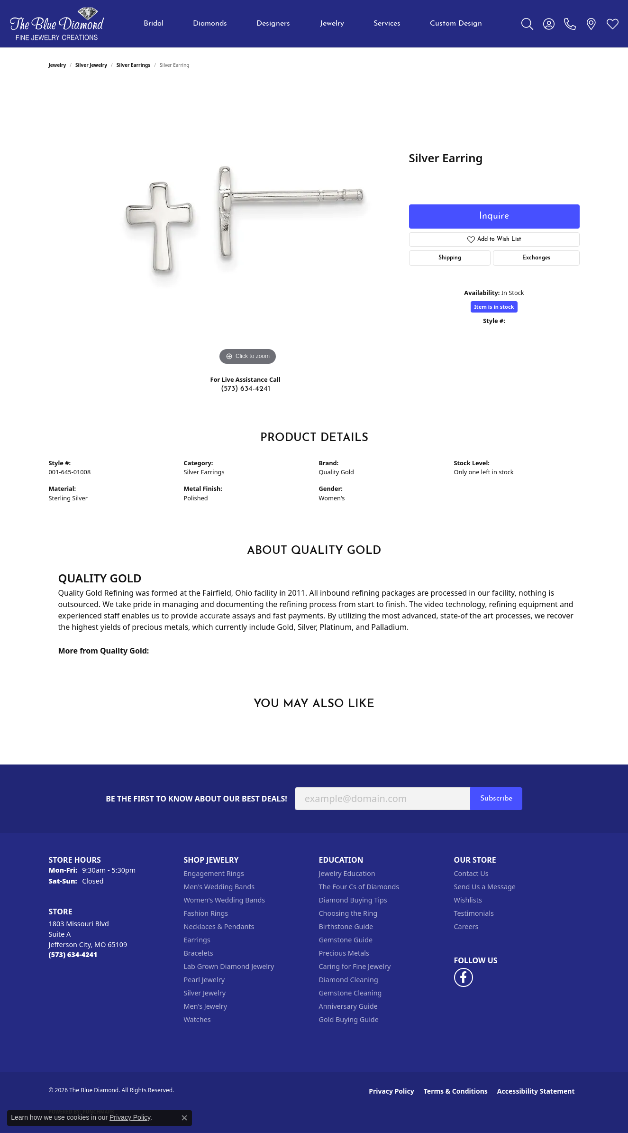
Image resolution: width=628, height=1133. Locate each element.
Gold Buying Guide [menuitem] (349, 1019)
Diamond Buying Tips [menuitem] (353, 899)
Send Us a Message (485, 886)
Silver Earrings (134, 65)
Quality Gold (336, 472)
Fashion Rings (206, 913)
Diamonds (210, 24)
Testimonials (474, 913)
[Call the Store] (73, 954)
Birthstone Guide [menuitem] (346, 926)
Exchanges (536, 258)
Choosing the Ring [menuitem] (348, 913)
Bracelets (198, 953)
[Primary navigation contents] (313, 23)
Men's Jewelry (206, 1006)
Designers (273, 24)
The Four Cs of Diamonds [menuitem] (359, 886)
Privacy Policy (391, 1091)
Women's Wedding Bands (224, 899)
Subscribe (496, 798)
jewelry (57, 65)
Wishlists (468, 899)
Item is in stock (494, 306)
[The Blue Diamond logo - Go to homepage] (57, 23)
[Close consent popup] (184, 1118)
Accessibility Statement (536, 1091)
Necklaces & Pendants (219, 926)
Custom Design (456, 24)
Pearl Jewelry (204, 979)
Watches (197, 1019)
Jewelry (332, 24)
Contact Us (471, 873)
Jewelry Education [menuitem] (347, 873)
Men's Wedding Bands (219, 886)
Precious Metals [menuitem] (344, 953)
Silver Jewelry (91, 65)
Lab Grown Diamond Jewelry (229, 966)
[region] (248, 225)
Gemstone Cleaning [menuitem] (350, 992)
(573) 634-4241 (245, 389)
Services (386, 24)
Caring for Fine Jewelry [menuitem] (355, 966)
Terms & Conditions (456, 1091)
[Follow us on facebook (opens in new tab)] (463, 977)
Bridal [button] (154, 24)
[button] (527, 23)
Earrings (197, 939)
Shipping (449, 258)
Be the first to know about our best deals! (196, 798)
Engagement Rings (214, 873)
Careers (466, 926)
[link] (570, 23)
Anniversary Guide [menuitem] (348, 1006)
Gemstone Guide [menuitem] (346, 939)
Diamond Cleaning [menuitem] (348, 979)
